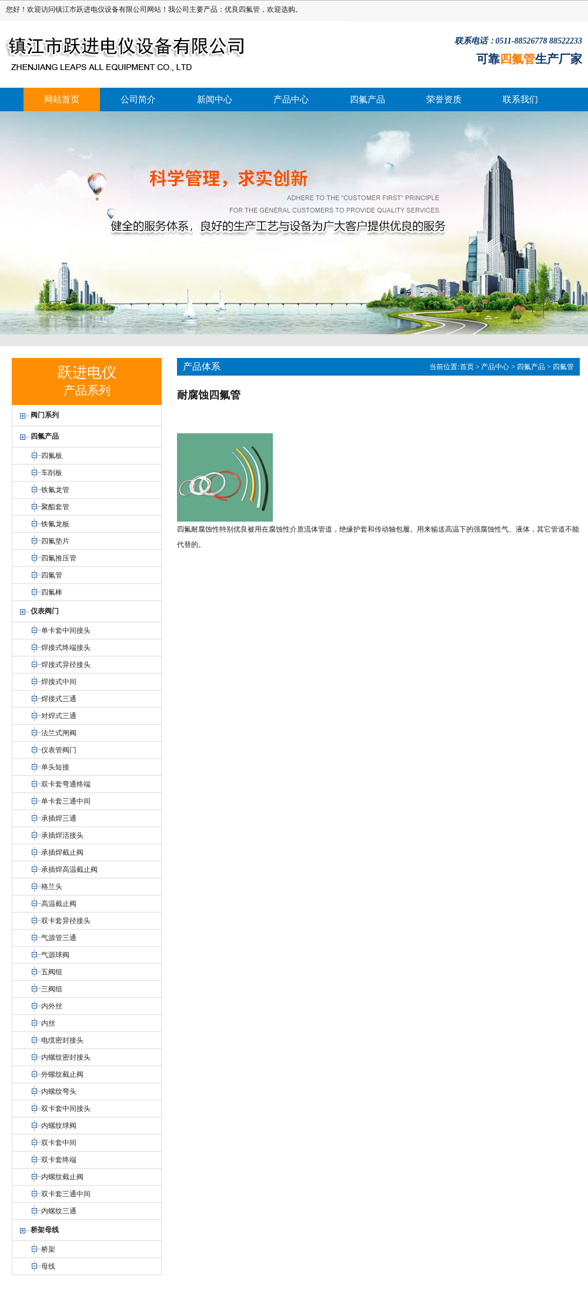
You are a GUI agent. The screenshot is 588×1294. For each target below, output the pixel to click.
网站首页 (61, 99)
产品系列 (87, 390)
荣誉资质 (444, 99)
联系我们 (520, 99)
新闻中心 (214, 99)
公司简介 (138, 99)
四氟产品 (367, 99)
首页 (467, 367)
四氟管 (249, 9)
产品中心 (291, 99)
